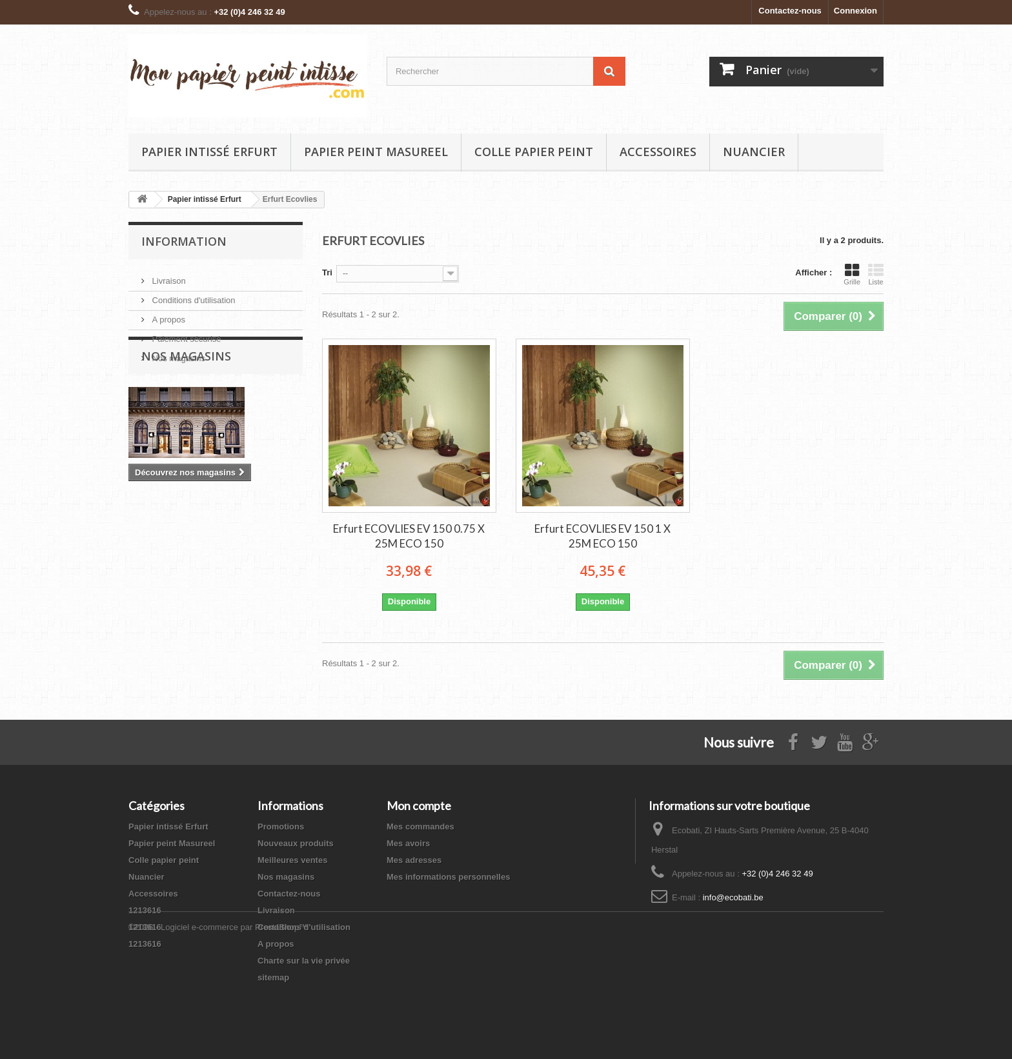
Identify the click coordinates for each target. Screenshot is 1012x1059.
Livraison (168, 276)
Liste (876, 274)
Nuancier (754, 151)
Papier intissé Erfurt (209, 151)
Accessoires (658, 151)
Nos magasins (177, 353)
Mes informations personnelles (448, 877)
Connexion (855, 10)
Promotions (281, 826)
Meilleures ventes (292, 860)
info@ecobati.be (733, 897)
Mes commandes (420, 826)
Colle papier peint (533, 151)
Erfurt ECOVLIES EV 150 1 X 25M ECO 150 (602, 536)
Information (184, 241)
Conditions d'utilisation (193, 295)
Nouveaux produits (296, 843)
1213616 (144, 910)
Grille (852, 274)
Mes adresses (414, 860)
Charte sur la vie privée (304, 960)
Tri (327, 272)
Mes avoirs (408, 843)
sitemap (273, 977)
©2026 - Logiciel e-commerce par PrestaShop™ (217, 1024)
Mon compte (419, 805)
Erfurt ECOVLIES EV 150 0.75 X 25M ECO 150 (409, 536)
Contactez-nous (790, 10)
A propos (167, 314)
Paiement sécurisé (185, 334)
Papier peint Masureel (376, 151)
